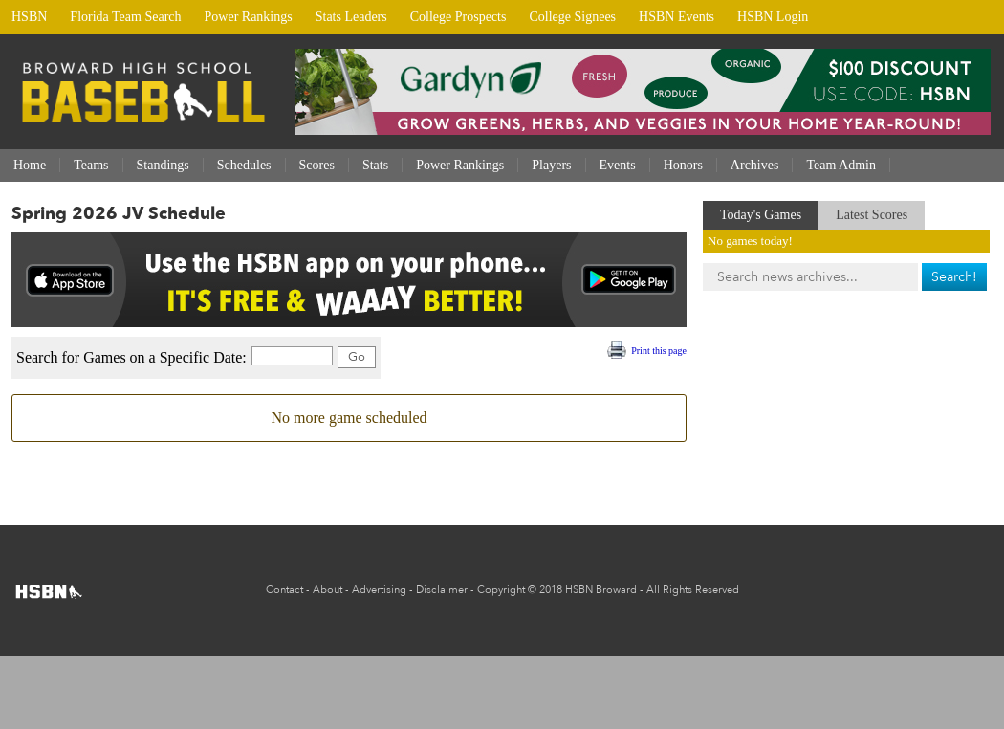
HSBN (29, 17)
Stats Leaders (351, 17)
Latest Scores (871, 215)
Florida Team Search (125, 17)
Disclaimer (442, 590)
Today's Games (760, 215)
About (327, 590)
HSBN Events (676, 17)
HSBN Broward (601, 590)
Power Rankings (249, 17)
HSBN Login (772, 17)
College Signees (572, 17)
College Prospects (458, 17)
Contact (284, 590)
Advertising (379, 590)
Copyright (501, 590)
